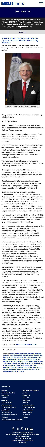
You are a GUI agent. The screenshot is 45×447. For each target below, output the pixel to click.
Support (11, 369)
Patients (36, 363)
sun (38, 367)
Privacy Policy (16, 440)
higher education (28, 355)
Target (23, 369)
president (28, 365)
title (36, 369)
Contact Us (18, 438)
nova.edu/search (11, 24)
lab (9, 357)
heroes (20, 355)
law (15, 357)
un (38, 369)
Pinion (5, 365)
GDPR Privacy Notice (27, 440)
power (23, 365)
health (16, 355)
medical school (12, 359)
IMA (41, 355)
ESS (12, 355)
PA (32, 363)
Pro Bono (34, 365)
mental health (28, 359)
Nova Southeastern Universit (30, 361)
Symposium (17, 369)
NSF (19, 363)
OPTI (29, 363)
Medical (5, 359)
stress (34, 367)
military (35, 359)
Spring (30, 367)
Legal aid (30, 357)
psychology (6, 367)
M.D (40, 357)
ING (4, 357)
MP (39, 359)
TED (33, 369)
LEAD (25, 357)
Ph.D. (40, 363)
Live (34, 357)
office (26, 363)
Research (13, 367)
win (18, 371)
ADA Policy (22, 442)
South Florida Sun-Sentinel (25, 344)
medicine (20, 359)
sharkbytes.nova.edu (23, 27)
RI (24, 367)
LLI (37, 357)
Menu (22, 32)
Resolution (20, 367)
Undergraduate (7, 371)
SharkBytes (31, 353)
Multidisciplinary (8, 361)
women (21, 371)
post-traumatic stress (14, 365)
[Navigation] (41, 3)
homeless (36, 355)
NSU (22, 363)
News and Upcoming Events (18, 353)
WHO (14, 371)
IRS (7, 357)
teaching (28, 369)
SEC (26, 367)
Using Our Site (26, 438)
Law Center (19, 357)
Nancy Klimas (17, 361)
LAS (12, 357)
